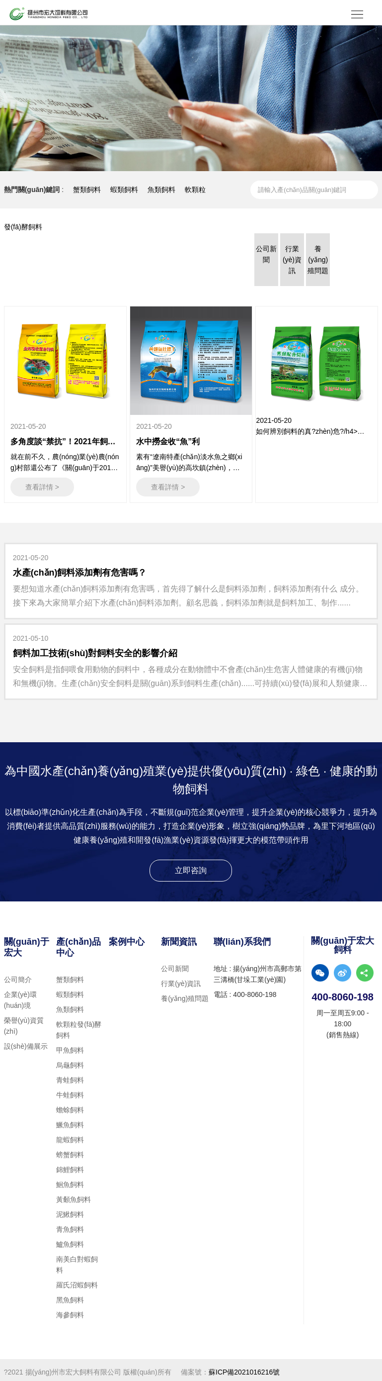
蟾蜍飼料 (70, 1106)
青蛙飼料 (70, 1076)
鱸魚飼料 (70, 1240)
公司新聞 (175, 965)
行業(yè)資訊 (181, 980)
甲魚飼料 (70, 1046)
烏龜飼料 (70, 1061)
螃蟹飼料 (70, 1151)
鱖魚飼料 (70, 1121)
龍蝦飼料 (70, 1136)
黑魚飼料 (70, 1296)
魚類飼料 (161, 190)
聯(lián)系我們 (242, 938)
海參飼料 (70, 1311)
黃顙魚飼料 (73, 1195)
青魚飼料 (70, 1225)
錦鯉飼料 (70, 1166)
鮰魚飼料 (70, 1180)
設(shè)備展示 (26, 1042)
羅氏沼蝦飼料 (77, 1281)
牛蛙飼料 (70, 1091)
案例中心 (127, 938)
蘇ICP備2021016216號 (244, 1368)
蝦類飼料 (124, 190)
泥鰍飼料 (70, 1210)
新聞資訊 (179, 938)
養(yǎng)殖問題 (185, 994)
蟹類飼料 (87, 190)
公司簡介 (18, 976)
